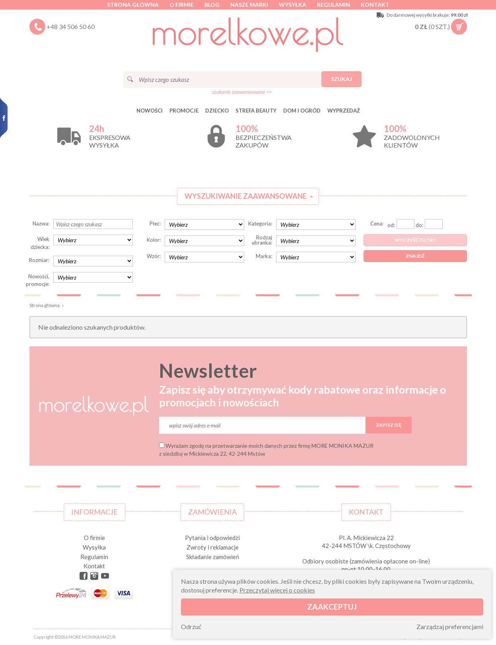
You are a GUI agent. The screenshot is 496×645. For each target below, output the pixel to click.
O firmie (181, 4)
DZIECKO (217, 110)
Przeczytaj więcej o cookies (277, 590)
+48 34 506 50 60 (71, 26)
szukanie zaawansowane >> (242, 92)
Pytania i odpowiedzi (212, 537)
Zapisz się (388, 425)
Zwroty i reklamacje (213, 547)
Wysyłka (292, 4)
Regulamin (333, 4)
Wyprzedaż (343, 110)
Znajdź (415, 256)
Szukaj (341, 79)
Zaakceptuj (332, 606)
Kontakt (375, 4)
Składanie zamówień (212, 556)
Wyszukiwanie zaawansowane (246, 196)
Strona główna (133, 4)
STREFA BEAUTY (255, 110)
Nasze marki (249, 4)
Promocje (183, 110)
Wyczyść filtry (415, 240)
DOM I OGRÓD (302, 110)
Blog (212, 4)
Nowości (149, 110)
